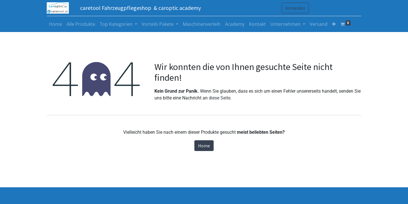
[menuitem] (55, 24)
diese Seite (219, 98)
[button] (334, 24)
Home (204, 145)
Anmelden (295, 8)
